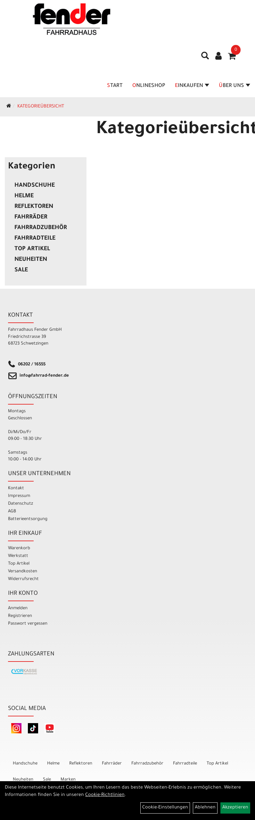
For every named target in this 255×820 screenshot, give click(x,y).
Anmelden (18, 608)
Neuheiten (30, 260)
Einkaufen (192, 86)
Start (115, 86)
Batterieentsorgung (27, 519)
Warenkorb (19, 548)
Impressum (19, 496)
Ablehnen (205, 807)
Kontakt (16, 488)
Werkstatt (18, 556)
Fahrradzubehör (40, 228)
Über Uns (234, 86)
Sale (21, 270)
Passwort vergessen (27, 623)
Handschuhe (34, 186)
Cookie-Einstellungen (165, 807)
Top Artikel (32, 249)
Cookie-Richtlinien (105, 795)
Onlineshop (148, 86)
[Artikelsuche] (205, 58)
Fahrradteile (34, 238)
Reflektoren (33, 207)
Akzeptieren (235, 807)
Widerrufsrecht (23, 579)
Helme (24, 196)
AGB (12, 511)
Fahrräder (30, 217)
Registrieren (20, 616)
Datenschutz (20, 503)
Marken (68, 779)
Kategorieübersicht (40, 106)
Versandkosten (22, 571)
